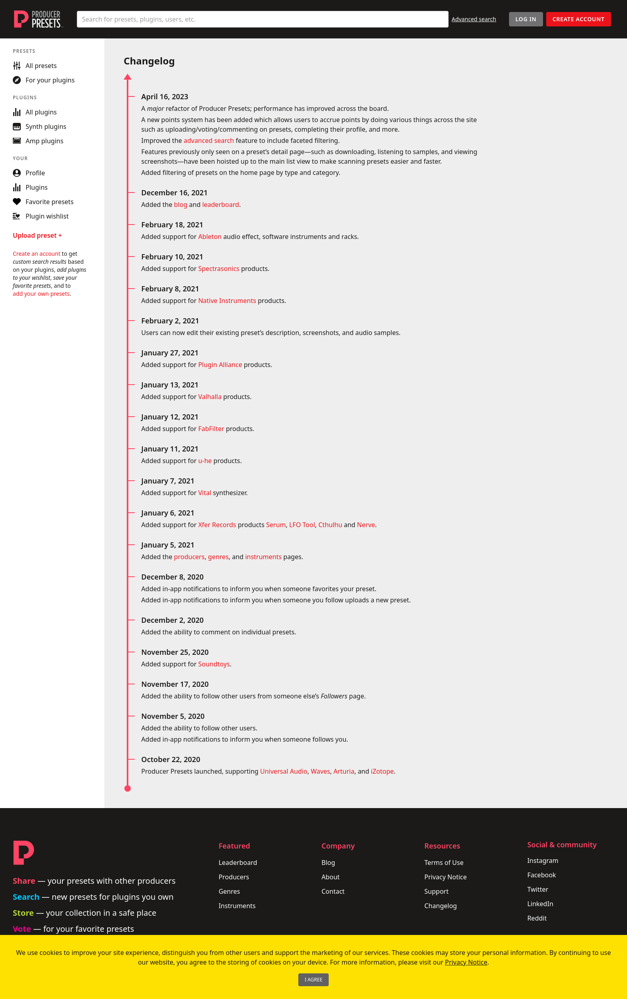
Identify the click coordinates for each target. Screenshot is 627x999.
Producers (234, 877)
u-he (205, 460)
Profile (29, 173)
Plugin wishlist (41, 216)
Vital (205, 492)
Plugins (30, 187)
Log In (526, 19)
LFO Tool (302, 524)
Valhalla (210, 396)
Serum (276, 524)
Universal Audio (284, 771)
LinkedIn (540, 903)
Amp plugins (38, 140)
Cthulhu (330, 524)
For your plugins (44, 80)
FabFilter (211, 428)
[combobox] (263, 19)
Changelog (440, 905)
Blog (328, 862)
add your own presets (41, 293)
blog (181, 204)
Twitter (537, 889)
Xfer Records (217, 524)
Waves (320, 771)
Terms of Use (443, 862)
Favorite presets (43, 201)
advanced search (209, 140)
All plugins (35, 112)
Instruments (237, 905)
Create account (579, 19)
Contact (333, 891)
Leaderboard (238, 862)
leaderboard (220, 204)
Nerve (366, 524)
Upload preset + (37, 235)
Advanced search (474, 19)
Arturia (343, 771)
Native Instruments (227, 300)
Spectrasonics (219, 268)
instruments (263, 556)
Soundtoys (214, 664)
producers (189, 556)
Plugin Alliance (220, 364)
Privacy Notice (445, 877)
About (330, 877)
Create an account (36, 253)
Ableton (210, 236)
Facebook (541, 875)
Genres (229, 891)
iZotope (382, 771)
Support (436, 891)
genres (218, 556)
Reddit (537, 918)
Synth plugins (39, 126)
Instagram (543, 860)
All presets (35, 65)
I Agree (313, 979)
